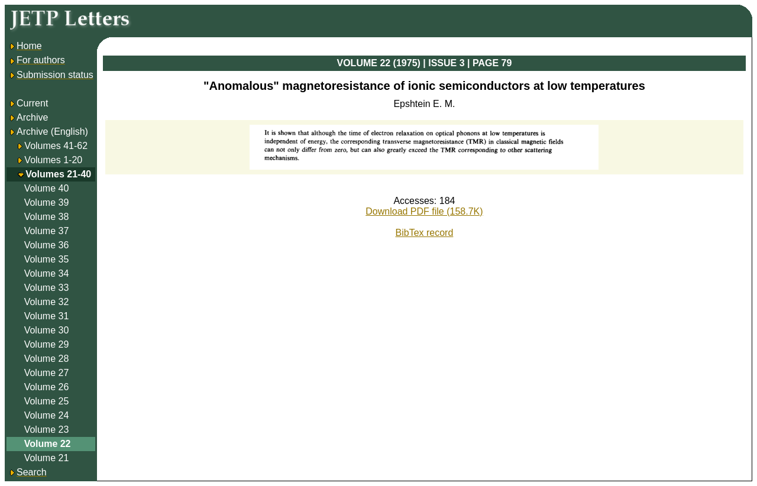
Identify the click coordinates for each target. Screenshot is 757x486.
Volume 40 (46, 188)
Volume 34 (46, 273)
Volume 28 (46, 359)
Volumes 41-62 (56, 146)
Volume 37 (46, 231)
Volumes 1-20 (53, 160)
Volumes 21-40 (58, 174)
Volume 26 (46, 387)
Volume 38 (46, 217)
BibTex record (425, 233)
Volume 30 (46, 330)
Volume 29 (46, 344)
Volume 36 (46, 245)
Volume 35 (46, 259)
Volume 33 (46, 288)
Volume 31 (46, 316)
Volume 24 (46, 415)
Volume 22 (47, 444)
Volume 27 (46, 373)
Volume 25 (46, 401)
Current (28, 103)
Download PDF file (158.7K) (424, 211)
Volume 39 (46, 202)
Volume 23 (46, 430)
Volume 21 (46, 458)
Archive (28, 117)
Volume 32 (46, 302)
